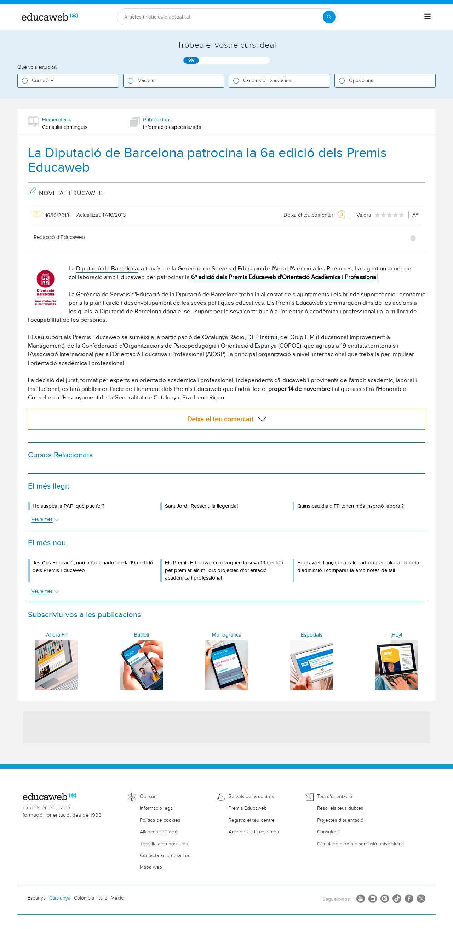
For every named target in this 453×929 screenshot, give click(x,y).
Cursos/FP (42, 81)
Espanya (37, 898)
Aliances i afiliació (159, 832)
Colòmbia (84, 898)
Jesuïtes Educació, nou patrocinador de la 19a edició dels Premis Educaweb (93, 566)
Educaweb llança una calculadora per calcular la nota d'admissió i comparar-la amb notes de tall (358, 566)
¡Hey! (396, 635)
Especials (311, 635)
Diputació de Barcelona (107, 268)
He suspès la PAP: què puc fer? (68, 506)
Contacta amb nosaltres (165, 856)
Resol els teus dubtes (340, 808)
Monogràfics (226, 635)
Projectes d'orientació (340, 820)
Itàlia (102, 898)
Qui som (149, 796)
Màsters (146, 81)
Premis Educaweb (248, 808)
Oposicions (361, 81)
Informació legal (157, 808)
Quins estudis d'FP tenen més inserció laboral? (350, 506)
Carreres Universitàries (267, 81)
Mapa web (151, 867)
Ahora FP (57, 635)
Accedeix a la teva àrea (254, 832)
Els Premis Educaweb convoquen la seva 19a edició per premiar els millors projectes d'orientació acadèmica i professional (224, 570)
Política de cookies (160, 820)
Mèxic (117, 898)
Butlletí (141, 635)
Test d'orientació (334, 796)
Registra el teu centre (252, 820)
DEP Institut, (263, 337)
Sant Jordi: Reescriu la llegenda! (201, 506)
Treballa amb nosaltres (164, 844)
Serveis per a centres (251, 796)
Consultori (328, 832)
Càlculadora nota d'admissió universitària (360, 844)
